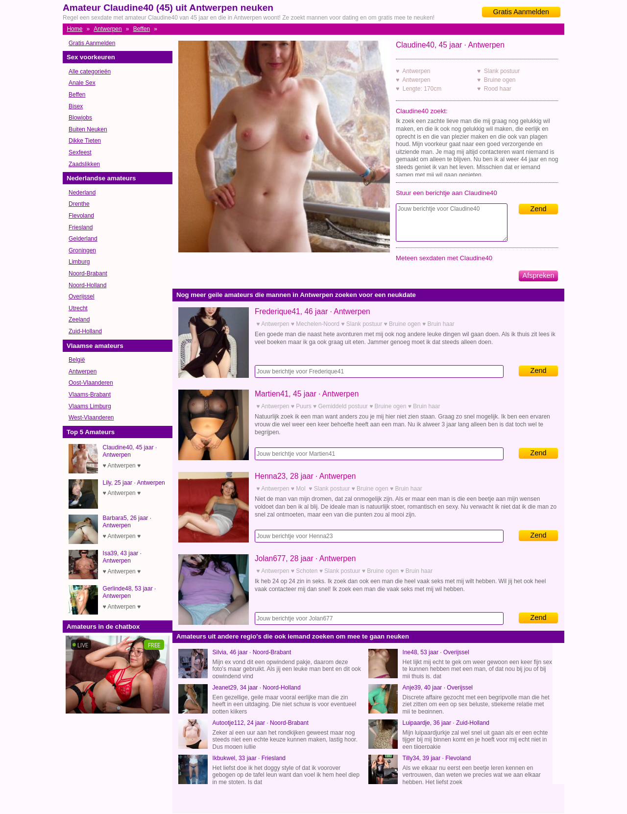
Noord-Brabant (88, 273)
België (77, 359)
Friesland (81, 227)
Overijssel (82, 296)
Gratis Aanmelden (521, 12)
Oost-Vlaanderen (91, 382)
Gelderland (83, 238)
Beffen (141, 28)
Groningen (82, 250)
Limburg (79, 261)
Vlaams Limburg (90, 406)
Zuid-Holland (85, 331)
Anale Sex (82, 82)
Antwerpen (107, 28)
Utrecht (78, 308)
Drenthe (79, 203)
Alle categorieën (90, 71)
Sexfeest (80, 152)
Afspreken (539, 275)
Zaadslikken (84, 164)
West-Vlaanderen (91, 417)
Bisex (76, 106)
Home (74, 28)
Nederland (82, 192)
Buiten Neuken (88, 129)
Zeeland (79, 319)
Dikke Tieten (85, 140)
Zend (539, 209)
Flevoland (81, 215)
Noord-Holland (87, 285)
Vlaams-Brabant (90, 394)
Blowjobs (80, 117)
